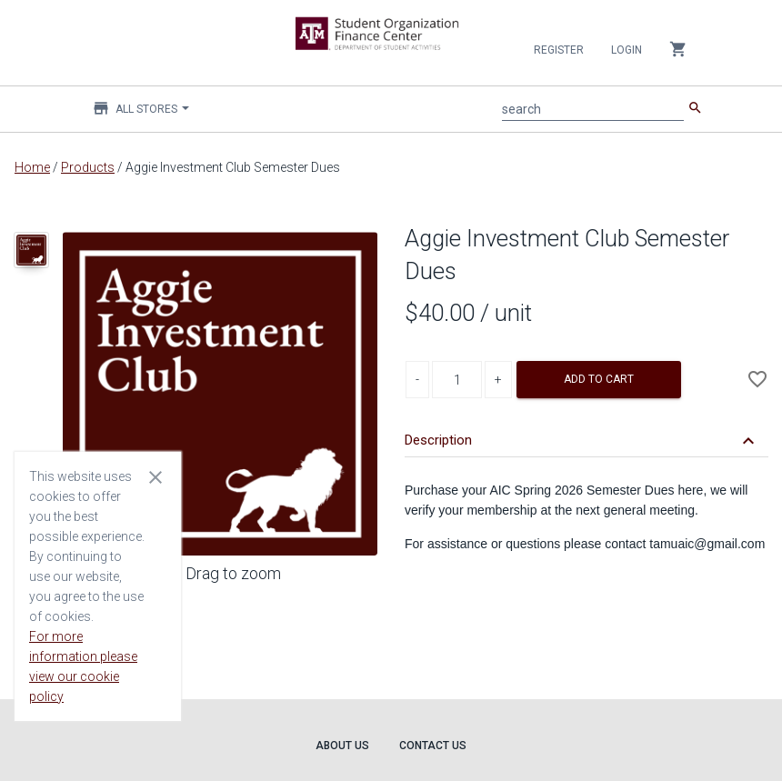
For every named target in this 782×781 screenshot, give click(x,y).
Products (88, 167)
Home (32, 167)
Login (626, 50)
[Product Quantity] (457, 379)
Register (559, 50)
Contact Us (432, 745)
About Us (342, 745)
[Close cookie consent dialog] (155, 476)
